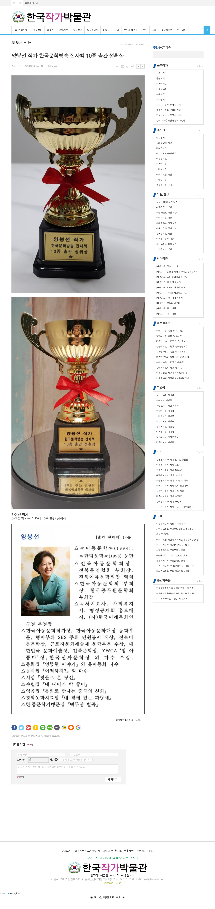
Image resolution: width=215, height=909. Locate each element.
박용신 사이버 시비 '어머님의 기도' (172, 480)
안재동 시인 (161, 169)
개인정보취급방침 (90, 851)
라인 (42, 727)
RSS (151, 851)
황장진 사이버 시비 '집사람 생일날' (172, 459)
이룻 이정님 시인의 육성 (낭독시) (171, 372)
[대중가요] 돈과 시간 (166, 308)
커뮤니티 (181, 30)
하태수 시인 (161, 179)
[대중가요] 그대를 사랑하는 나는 (171, 292)
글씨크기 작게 (142, 66)
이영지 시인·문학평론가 (167, 153)
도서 (145, 30)
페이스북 (14, 727)
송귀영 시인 (161, 163)
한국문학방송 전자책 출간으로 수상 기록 (175, 588)
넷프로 (10, 893)
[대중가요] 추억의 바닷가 (168, 303)
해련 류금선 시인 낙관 (166, 212)
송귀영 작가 (161, 83)
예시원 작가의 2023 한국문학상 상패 (173, 571)
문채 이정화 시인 (164, 142)
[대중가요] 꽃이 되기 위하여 (169, 297)
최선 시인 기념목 (164, 400)
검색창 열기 (207, 30)
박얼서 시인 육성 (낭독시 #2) (169, 330)
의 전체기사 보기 (129, 720)
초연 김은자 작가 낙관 (166, 244)
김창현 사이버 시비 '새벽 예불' (170, 490)
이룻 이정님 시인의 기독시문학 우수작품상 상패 (178, 539)
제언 (131, 851)
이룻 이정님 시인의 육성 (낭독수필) (172, 378)
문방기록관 (166, 30)
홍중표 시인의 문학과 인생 (168, 110)
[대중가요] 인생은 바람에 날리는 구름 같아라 (177, 271)
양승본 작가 (161, 137)
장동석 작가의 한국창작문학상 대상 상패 (175, 565)
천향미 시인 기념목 (165, 410)
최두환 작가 (161, 94)
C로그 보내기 (71, 727)
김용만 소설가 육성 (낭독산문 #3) (171, 341)
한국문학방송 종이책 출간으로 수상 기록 (175, 593)
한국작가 (37, 30)
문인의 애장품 (131, 30)
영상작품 (77, 30)
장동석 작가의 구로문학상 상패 (170, 560)
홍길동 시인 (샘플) (164, 184)
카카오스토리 (35, 727)
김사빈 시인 (161, 148)
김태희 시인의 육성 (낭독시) (169, 367)
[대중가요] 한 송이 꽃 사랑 (168, 282)
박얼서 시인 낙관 (164, 217)
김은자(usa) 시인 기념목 (167, 437)
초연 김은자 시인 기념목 (167, 405)
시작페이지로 (14, 3)
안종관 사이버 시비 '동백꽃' (169, 470)
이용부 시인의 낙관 (165, 238)
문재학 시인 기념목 (165, 426)
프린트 (127, 66)
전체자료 (22, 30)
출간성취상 (140, 44)
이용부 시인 (161, 158)
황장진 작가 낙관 (164, 207)
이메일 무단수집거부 (114, 851)
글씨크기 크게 (138, 66)
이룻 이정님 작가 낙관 (166, 228)
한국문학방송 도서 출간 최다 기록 (171, 598)
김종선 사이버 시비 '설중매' (169, 496)
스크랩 (132, 66)
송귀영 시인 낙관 (164, 233)
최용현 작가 (161, 73)
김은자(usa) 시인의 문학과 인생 (170, 120)
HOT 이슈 (162, 47)
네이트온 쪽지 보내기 (64, 727)
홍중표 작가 (161, 78)
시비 (116, 30)
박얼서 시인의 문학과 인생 (168, 115)
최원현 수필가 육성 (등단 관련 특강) (172, 356)
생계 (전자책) (162, 534)
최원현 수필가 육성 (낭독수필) (170, 362)
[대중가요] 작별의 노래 (167, 266)
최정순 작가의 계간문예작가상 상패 (172, 544)
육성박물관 (92, 30)
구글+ (28, 727)
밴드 (57, 727)
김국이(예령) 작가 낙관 (166, 202)
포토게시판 (129, 44)
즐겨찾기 (20, 3)
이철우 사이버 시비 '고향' (168, 464)
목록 (117, 66)
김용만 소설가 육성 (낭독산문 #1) (171, 351)
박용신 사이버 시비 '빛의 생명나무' (172, 485)
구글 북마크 (78, 727)
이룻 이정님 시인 (164, 174)
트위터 (21, 727)
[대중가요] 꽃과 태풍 (166, 313)
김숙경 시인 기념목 (165, 442)
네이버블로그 (50, 727)
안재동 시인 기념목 (165, 416)
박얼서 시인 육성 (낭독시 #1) (169, 336)
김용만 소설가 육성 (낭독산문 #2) (171, 346)
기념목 (106, 30)
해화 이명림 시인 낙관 (166, 223)
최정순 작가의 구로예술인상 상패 (171, 555)
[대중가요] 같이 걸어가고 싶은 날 (171, 276)
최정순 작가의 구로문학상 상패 (170, 550)
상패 (154, 30)
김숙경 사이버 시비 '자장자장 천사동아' (174, 506)
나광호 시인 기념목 (165, 431)
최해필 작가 (161, 99)
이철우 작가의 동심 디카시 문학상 (171, 523)
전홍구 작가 (161, 89)
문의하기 (141, 851)
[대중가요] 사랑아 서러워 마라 (170, 287)
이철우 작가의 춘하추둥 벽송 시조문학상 (175, 529)
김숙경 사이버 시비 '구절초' (169, 501)
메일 (122, 66)
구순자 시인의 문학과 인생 (168, 104)
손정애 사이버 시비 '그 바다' (169, 475)
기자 (16, 65)
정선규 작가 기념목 (165, 395)
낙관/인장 (63, 30)
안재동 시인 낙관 (164, 249)
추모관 (50, 30)
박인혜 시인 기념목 (165, 421)
